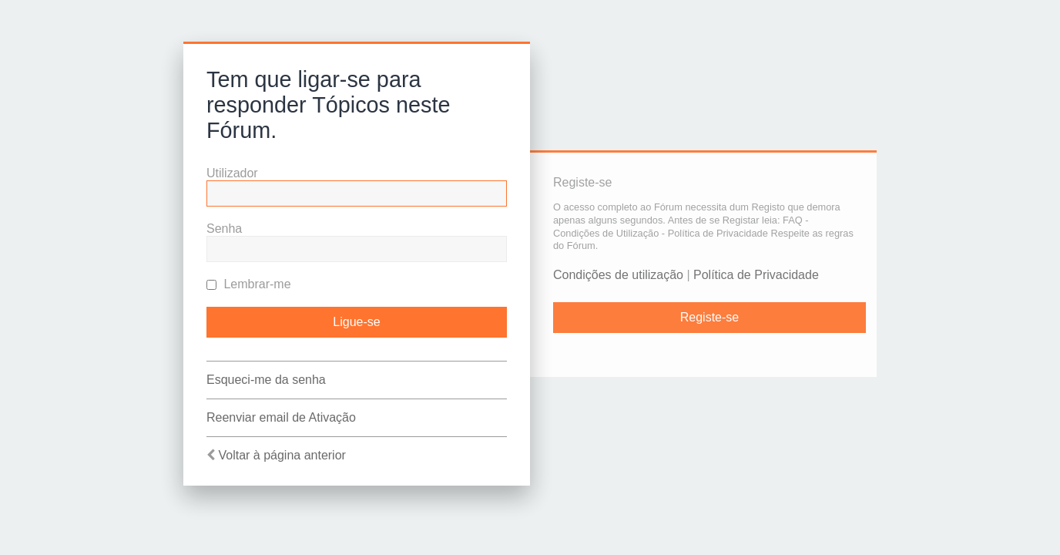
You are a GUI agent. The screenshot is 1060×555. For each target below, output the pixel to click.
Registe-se (709, 317)
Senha (224, 228)
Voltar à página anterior (281, 455)
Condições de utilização (618, 274)
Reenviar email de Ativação (281, 417)
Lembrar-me (248, 284)
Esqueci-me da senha (266, 379)
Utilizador (232, 173)
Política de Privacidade (756, 274)
